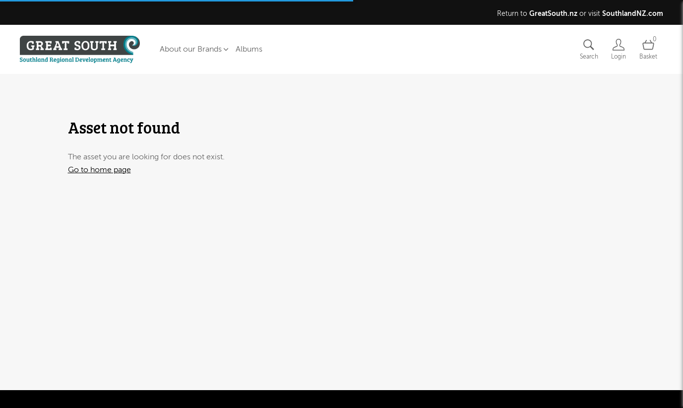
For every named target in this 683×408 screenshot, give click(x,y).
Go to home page (99, 169)
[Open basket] (648, 49)
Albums (249, 49)
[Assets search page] (589, 49)
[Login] (618, 49)
